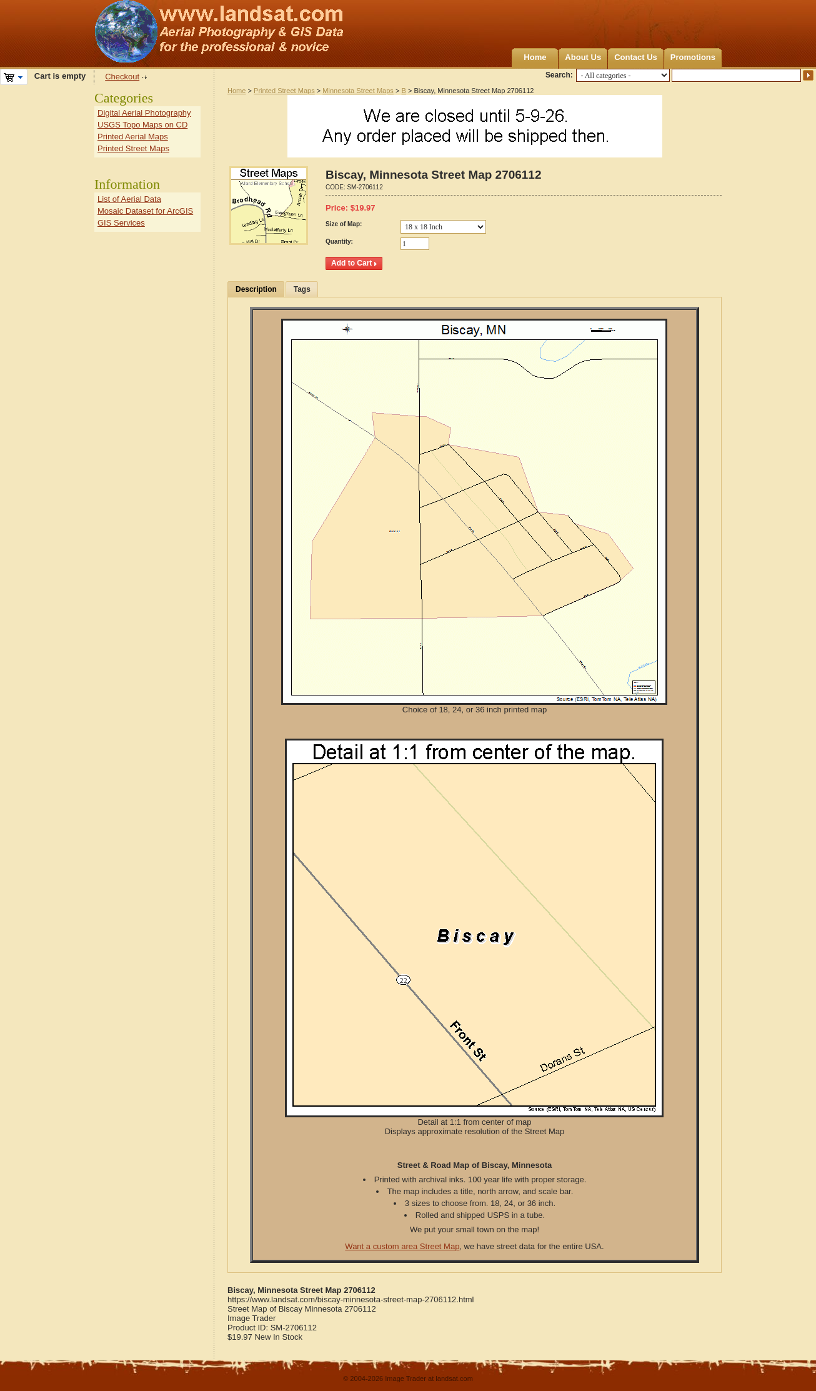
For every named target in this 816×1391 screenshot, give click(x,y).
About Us (583, 57)
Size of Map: (344, 224)
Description (256, 289)
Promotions (692, 57)
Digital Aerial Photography (144, 112)
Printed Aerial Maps (132, 136)
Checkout (122, 76)
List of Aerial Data (129, 199)
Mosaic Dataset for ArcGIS (145, 211)
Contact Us (635, 57)
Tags (302, 289)
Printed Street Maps (284, 90)
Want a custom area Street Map (402, 1246)
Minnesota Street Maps (358, 90)
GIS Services (121, 222)
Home (535, 57)
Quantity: (339, 241)
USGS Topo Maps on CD (142, 124)
